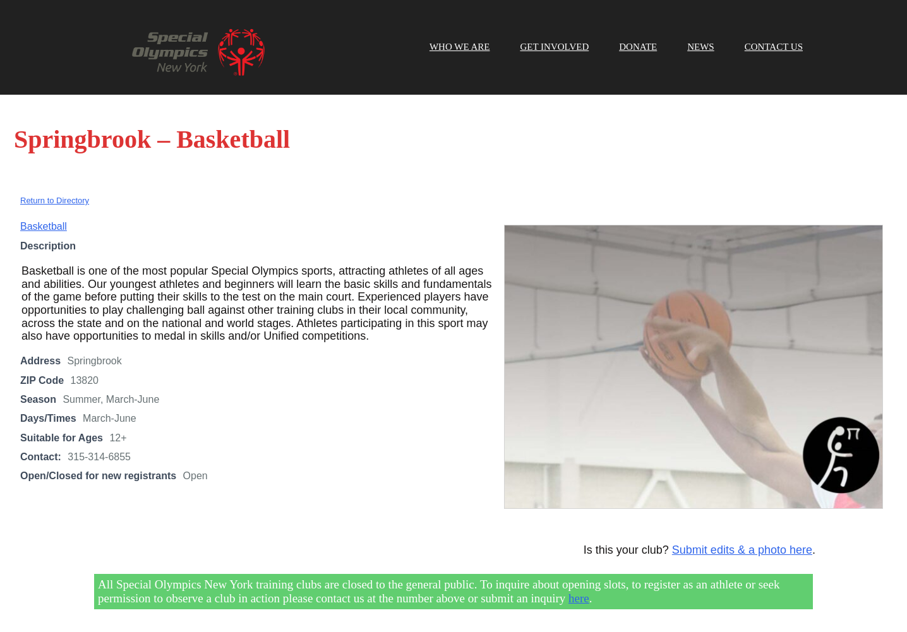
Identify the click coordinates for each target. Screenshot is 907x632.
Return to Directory (54, 200)
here (578, 598)
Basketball (43, 226)
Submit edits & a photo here (742, 550)
